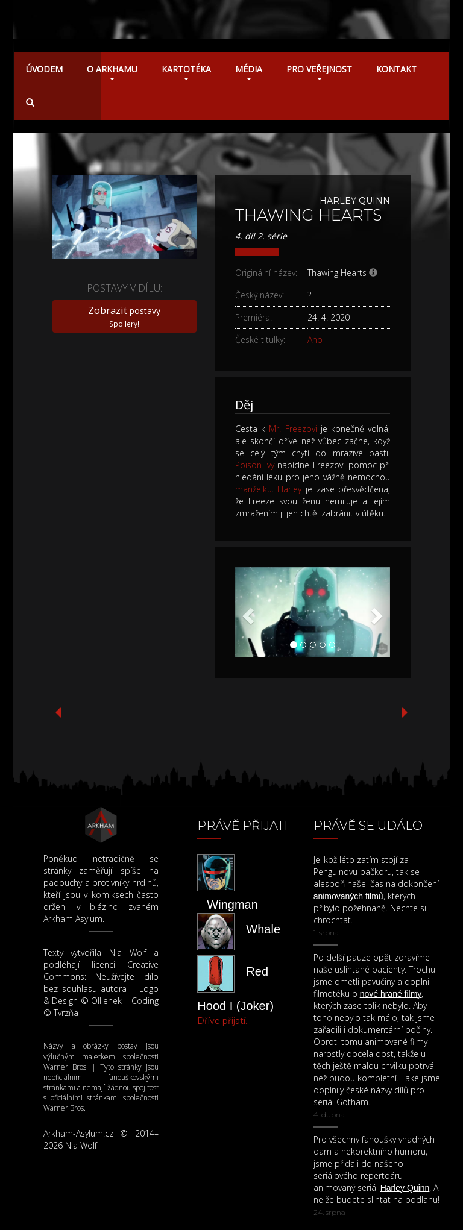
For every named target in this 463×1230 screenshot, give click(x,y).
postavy (124, 315)
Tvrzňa (66, 1012)
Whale (263, 929)
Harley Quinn (355, 200)
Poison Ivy (254, 465)
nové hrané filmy (391, 994)
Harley (289, 489)
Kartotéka (186, 71)
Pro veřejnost (319, 71)
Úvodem (44, 69)
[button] (247, 612)
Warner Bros (64, 1067)
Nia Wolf (127, 952)
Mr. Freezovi (293, 429)
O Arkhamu (112, 71)
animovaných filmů (348, 896)
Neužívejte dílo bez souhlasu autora (101, 982)
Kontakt (396, 69)
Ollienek (106, 1000)
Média (248, 71)
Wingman (232, 904)
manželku (253, 489)
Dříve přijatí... (224, 1020)
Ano (315, 339)
